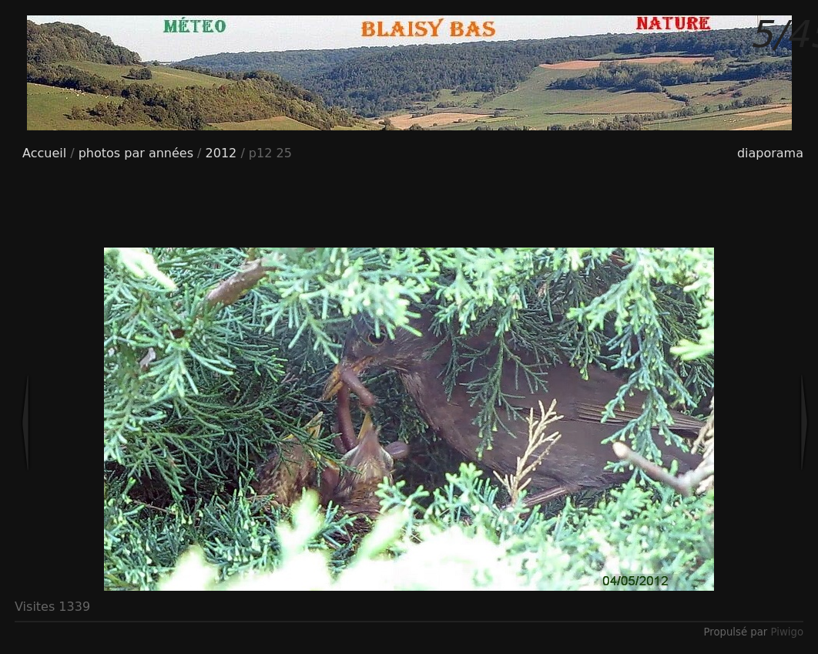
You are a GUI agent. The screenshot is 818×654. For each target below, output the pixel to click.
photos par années (136, 153)
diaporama (770, 153)
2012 (221, 153)
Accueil (44, 153)
